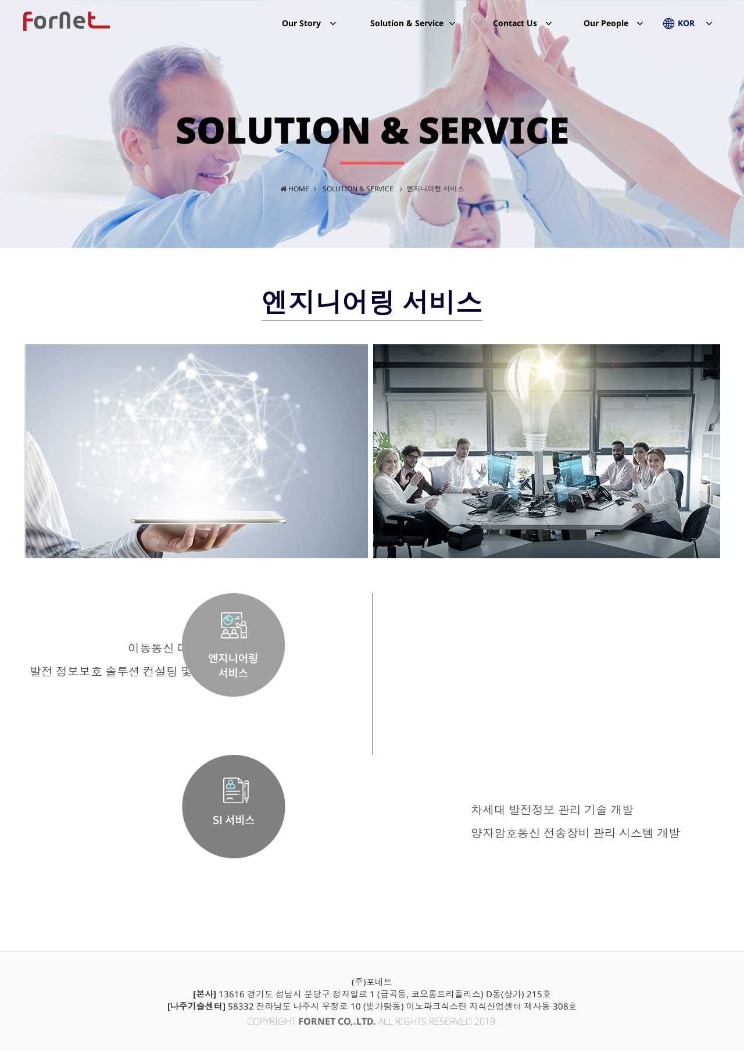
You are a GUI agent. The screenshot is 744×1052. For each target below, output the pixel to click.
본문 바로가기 (0, 0)
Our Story (301, 32)
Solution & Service (406, 32)
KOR (686, 32)
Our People (606, 32)
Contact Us (515, 22)
